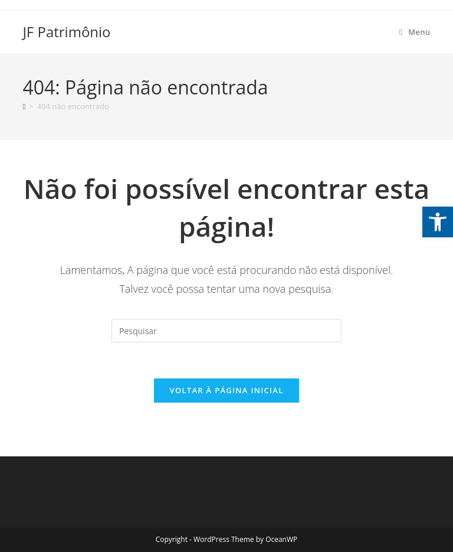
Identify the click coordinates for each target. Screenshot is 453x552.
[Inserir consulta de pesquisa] (226, 330)
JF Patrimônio (66, 31)
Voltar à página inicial (226, 390)
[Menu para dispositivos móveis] (415, 32)
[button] (437, 222)
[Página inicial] (23, 106)
